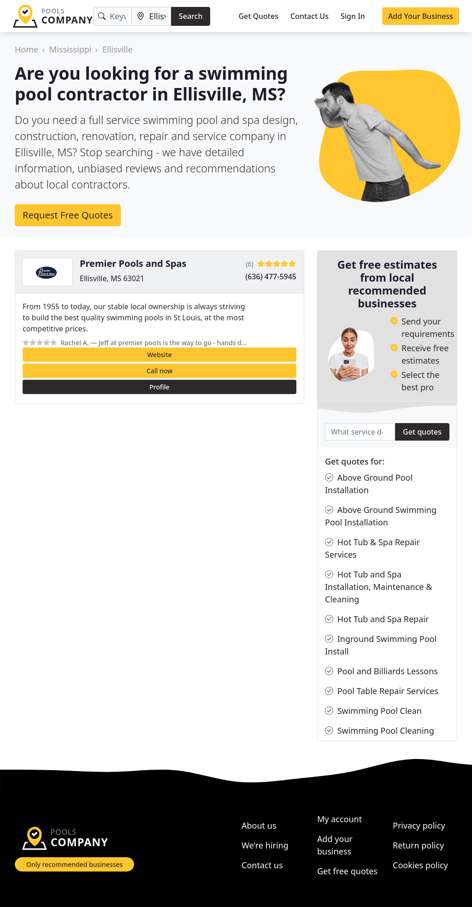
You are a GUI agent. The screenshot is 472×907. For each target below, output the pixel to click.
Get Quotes (258, 16)
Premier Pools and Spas (133, 263)
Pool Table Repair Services (381, 691)
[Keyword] (112, 16)
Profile (159, 387)
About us (259, 825)
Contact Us (309, 16)
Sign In (353, 16)
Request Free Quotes (68, 215)
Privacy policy (419, 825)
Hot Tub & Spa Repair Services (372, 548)
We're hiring (265, 845)
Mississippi (70, 49)
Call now (159, 370)
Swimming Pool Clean (373, 711)
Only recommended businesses (74, 864)
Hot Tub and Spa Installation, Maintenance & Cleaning (378, 586)
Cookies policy (420, 865)
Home (26, 49)
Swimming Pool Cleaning (379, 730)
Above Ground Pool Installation (369, 483)
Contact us (262, 865)
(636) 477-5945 (270, 276)
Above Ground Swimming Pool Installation (381, 516)
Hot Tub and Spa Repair (377, 619)
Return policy (418, 845)
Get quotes (422, 432)
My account (339, 819)
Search (190, 16)
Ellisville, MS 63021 (112, 278)
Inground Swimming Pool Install (381, 645)
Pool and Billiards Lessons (381, 671)
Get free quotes (347, 871)
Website (159, 354)
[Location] (151, 16)
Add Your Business (420, 16)
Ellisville (117, 49)
